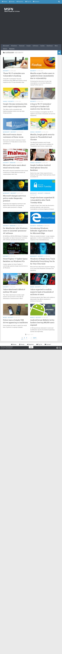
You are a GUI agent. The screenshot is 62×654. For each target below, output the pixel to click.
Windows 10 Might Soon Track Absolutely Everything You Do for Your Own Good (42, 261)
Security (12, 49)
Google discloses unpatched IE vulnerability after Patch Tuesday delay (42, 200)
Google (28, 46)
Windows (14, 46)
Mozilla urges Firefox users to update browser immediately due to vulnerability (42, 75)
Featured (21, 46)
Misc (56, 46)
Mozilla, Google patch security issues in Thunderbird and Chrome (42, 137)
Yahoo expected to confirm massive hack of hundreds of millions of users (42, 291)
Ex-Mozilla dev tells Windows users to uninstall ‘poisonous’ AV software (15, 230)
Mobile (5, 49)
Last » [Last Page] (35, 338)
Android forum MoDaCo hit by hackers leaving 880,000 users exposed (42, 322)
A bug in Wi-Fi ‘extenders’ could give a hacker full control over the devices (40, 106)
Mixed (32, 287)
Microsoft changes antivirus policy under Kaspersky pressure (14, 198)
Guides (42, 46)
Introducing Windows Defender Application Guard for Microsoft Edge (41, 230)
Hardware (50, 46)
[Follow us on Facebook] (57, 348)
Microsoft (6, 46)
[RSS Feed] (60, 348)
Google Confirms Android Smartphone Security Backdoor (40, 167)
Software (35, 46)
